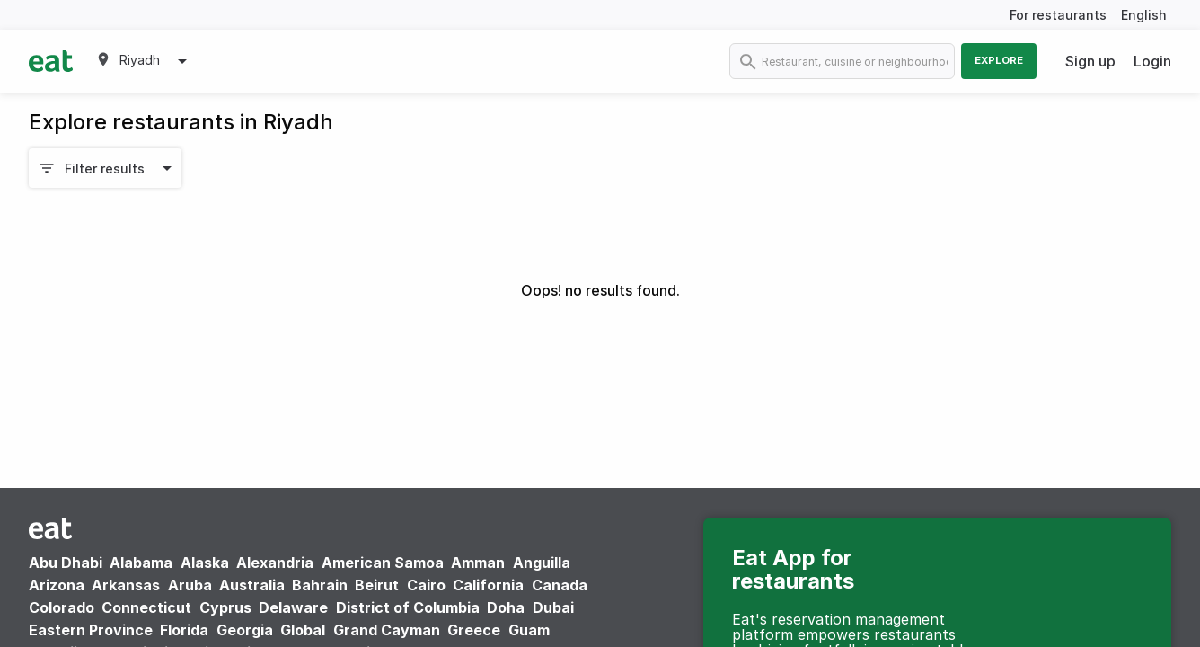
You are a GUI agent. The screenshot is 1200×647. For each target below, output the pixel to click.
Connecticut (146, 607)
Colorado (61, 607)
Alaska (205, 563)
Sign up (1090, 61)
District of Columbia (408, 607)
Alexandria (274, 563)
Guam (529, 630)
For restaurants (1058, 14)
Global (302, 630)
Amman (478, 563)
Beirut (377, 585)
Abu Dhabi (65, 563)
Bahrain (320, 585)
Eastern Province (91, 630)
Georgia (244, 630)
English (1144, 14)
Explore (999, 60)
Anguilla (541, 563)
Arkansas (126, 585)
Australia (253, 585)
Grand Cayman (386, 630)
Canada (559, 585)
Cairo (426, 585)
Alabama (141, 563)
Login (1152, 61)
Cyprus (225, 607)
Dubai (553, 607)
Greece (473, 630)
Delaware (293, 607)
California (488, 585)
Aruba (190, 585)
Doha (506, 607)
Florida (184, 630)
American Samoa (383, 563)
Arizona (56, 585)
